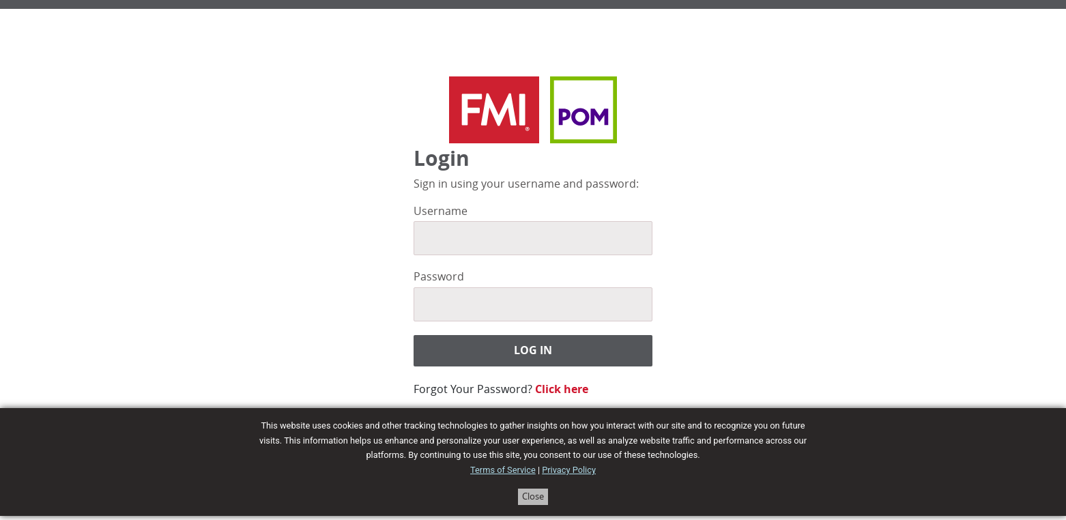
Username (440, 211)
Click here (561, 389)
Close (533, 496)
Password (439, 276)
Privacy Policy (569, 470)
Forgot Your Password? (473, 389)
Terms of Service (503, 470)
